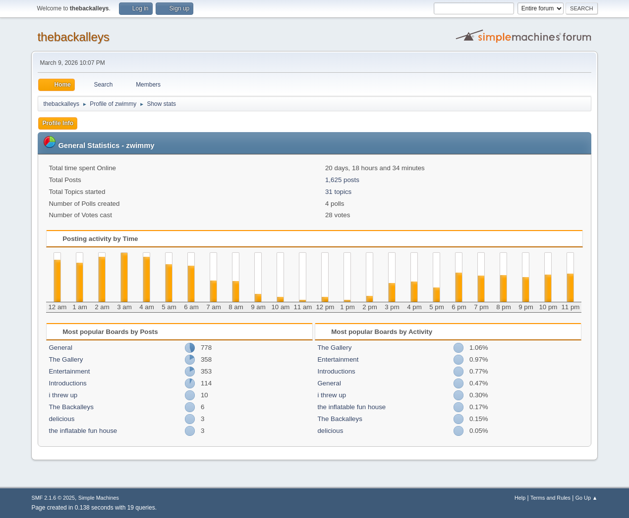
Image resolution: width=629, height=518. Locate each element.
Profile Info (57, 123)
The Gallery (66, 359)
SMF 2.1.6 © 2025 (53, 498)
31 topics (338, 191)
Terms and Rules (550, 498)
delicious (61, 419)
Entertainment (69, 371)
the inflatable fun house (83, 430)
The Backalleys (71, 407)
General (60, 347)
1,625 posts (342, 180)
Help (520, 498)
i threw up (63, 395)
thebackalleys (73, 37)
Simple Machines (98, 498)
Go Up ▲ (586, 498)
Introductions (67, 383)
